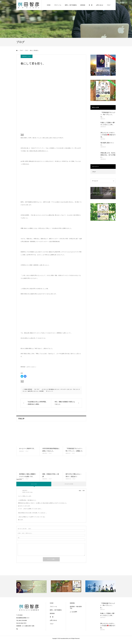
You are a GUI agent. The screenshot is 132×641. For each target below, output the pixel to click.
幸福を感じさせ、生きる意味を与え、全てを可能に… (108, 155)
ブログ (108, 5)
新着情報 (72, 603)
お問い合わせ (99, 5)
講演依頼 (82, 5)
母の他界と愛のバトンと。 (107, 144)
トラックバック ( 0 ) (69, 483)
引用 (83, 490)
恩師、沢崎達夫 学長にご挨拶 (50, 475)
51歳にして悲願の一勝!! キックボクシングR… (108, 123)
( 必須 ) (24, 528)
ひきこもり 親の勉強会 (48, 389)
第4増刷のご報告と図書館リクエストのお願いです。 (27, 475)
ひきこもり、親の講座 (38, 391)
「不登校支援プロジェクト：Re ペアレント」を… (108, 114)
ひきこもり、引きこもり (72, 389)
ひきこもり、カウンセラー (60, 389)
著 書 (90, 5)
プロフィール (57, 5)
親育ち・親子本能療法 (71, 5)
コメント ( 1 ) (34, 483)
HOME (48, 5)
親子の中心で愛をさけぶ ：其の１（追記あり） (74, 475)
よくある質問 (73, 611)
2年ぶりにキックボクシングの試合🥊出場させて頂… (108, 135)
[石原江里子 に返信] (80, 490)
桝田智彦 (30, 389)
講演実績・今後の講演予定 (76, 607)
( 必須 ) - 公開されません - (25, 533)
